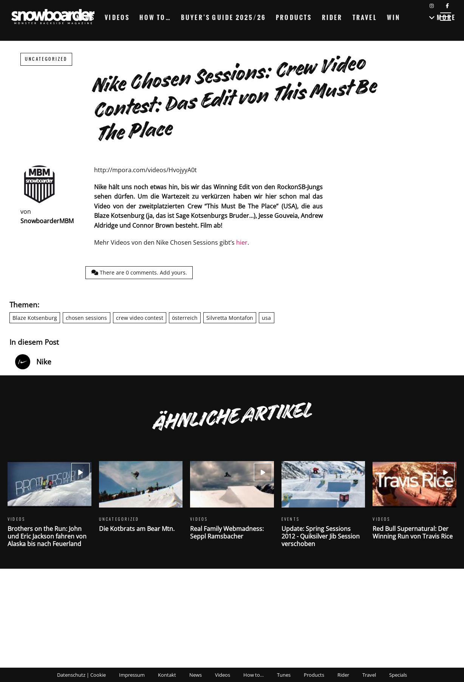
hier (241, 242)
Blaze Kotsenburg (34, 317)
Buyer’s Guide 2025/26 (223, 17)
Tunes (284, 674)
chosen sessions (86, 317)
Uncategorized (46, 59)
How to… (155, 17)
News (85, 17)
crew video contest (139, 317)
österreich (185, 317)
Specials (398, 674)
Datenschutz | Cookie (81, 674)
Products (294, 17)
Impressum (132, 674)
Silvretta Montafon (229, 317)
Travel (365, 17)
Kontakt (167, 674)
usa (266, 317)
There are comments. (139, 272)
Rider (332, 17)
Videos (117, 17)
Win (394, 17)
